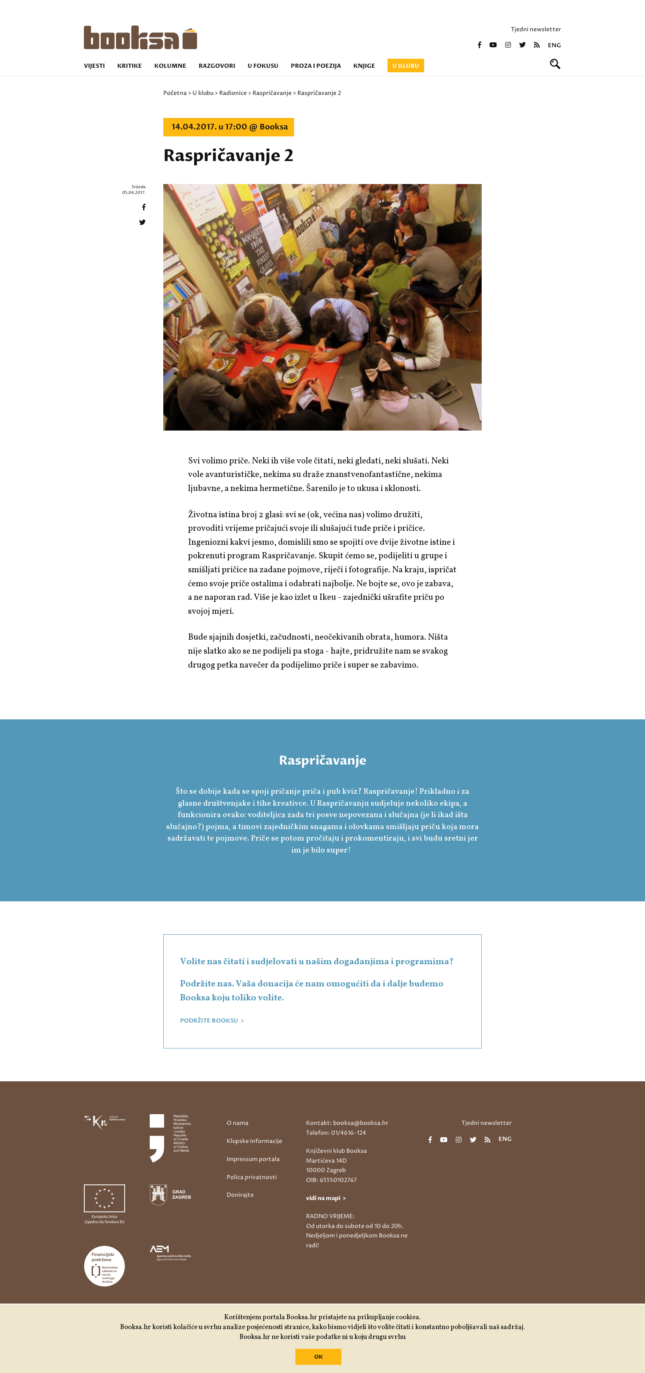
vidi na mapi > (326, 1198)
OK (318, 1357)
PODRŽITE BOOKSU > (212, 1021)
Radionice (233, 93)
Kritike (129, 66)
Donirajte (240, 1195)
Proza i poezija (316, 66)
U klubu (405, 66)
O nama (237, 1123)
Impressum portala (253, 1159)
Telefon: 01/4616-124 (336, 1133)
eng (554, 45)
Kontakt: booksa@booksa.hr (347, 1123)
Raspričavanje (272, 93)
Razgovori (217, 66)
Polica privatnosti (252, 1177)
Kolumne (170, 66)
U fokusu (263, 66)
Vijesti (94, 66)
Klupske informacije (254, 1141)
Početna (175, 93)
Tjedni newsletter (536, 29)
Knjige (364, 66)
